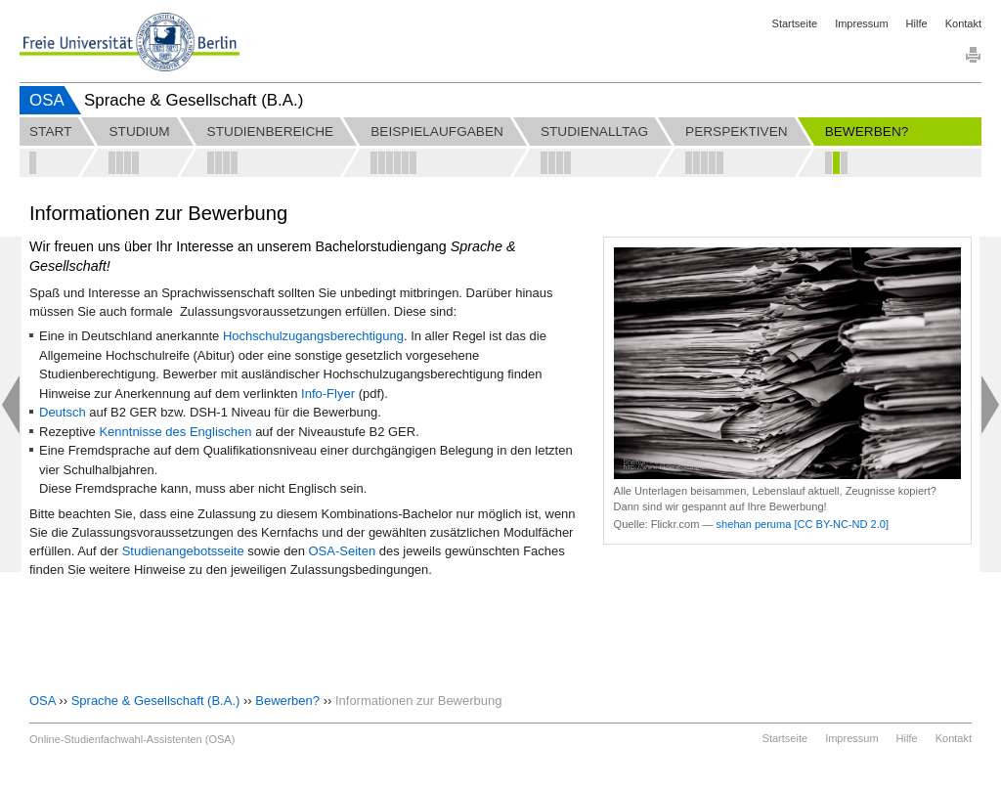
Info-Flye (326, 393)
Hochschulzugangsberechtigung (313, 336)
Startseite (794, 23)
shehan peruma (754, 524)
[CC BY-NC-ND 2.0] (841, 524)
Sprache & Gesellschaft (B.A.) (155, 700)
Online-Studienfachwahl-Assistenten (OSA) (132, 739)
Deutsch (62, 412)
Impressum (861, 23)
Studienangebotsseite (185, 551)
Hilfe (917, 23)
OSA (47, 100)
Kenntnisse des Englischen (175, 431)
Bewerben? (287, 700)
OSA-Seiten (343, 551)
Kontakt (963, 23)
